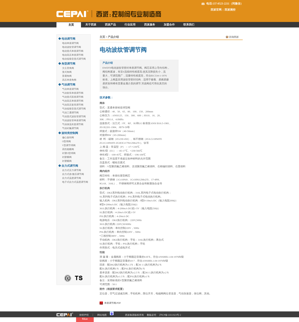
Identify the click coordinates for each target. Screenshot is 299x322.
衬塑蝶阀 (67, 161)
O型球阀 (66, 141)
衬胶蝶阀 (67, 157)
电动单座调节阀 (70, 43)
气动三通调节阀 (70, 112)
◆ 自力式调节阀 (68, 165)
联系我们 (188, 24)
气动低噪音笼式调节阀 (74, 108)
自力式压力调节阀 (71, 170)
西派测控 (229, 10)
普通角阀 (67, 76)
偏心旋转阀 (68, 137)
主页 (71, 24)
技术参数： (106, 97)
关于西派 (90, 24)
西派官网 (216, 10)
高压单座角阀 (69, 79)
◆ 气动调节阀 (66, 84)
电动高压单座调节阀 (72, 55)
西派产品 (110, 24)
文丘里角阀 (68, 68)
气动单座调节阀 (70, 89)
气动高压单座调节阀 (72, 100)
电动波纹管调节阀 (71, 47)
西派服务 (149, 24)
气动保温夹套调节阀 (72, 124)
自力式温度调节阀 (71, 178)
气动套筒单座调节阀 (72, 93)
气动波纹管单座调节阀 (74, 120)
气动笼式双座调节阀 (72, 97)
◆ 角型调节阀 (66, 63)
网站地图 (102, 315)
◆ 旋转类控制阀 (68, 133)
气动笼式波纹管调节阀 (74, 116)
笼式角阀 (67, 72)
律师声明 (84, 315)
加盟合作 (169, 24)
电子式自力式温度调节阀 (75, 182)
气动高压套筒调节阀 (72, 104)
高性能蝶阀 (68, 149)
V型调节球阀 (69, 145)
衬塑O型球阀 (69, 153)
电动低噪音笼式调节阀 (74, 58)
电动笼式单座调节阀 (72, 51)
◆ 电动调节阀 (66, 38)
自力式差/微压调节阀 (73, 174)
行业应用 (130, 24)
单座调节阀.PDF (112, 303)
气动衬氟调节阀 (70, 128)
